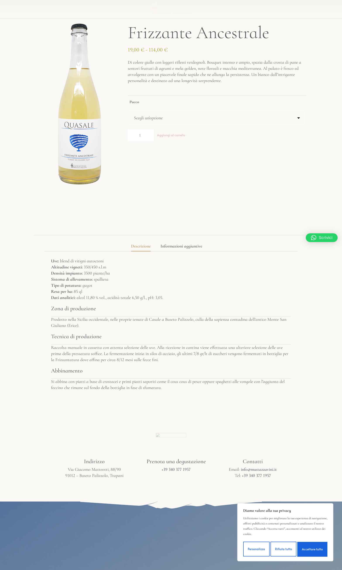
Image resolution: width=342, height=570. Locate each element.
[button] (322, 237)
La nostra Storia (117, 7)
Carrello (268, 7)
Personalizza (256, 549)
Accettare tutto (312, 549)
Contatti (238, 7)
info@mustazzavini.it (259, 469)
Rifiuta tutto (283, 549)
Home (83, 7)
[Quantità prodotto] (141, 136)
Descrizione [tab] (141, 246)
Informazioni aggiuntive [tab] (181, 246)
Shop (213, 7)
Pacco (134, 101)
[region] (285, 533)
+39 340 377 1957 (176, 469)
